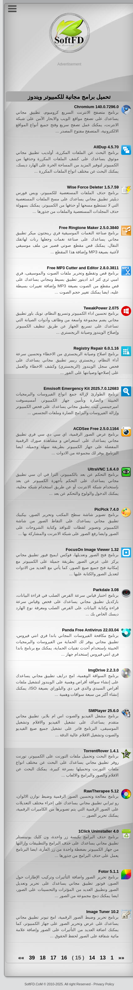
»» (18, 958)
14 (89, 958)
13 (100, 958)
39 (29, 958)
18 (40, 958)
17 (51, 958)
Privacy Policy (101, 984)
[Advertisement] (66, 75)
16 (61, 958)
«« (118, 958)
